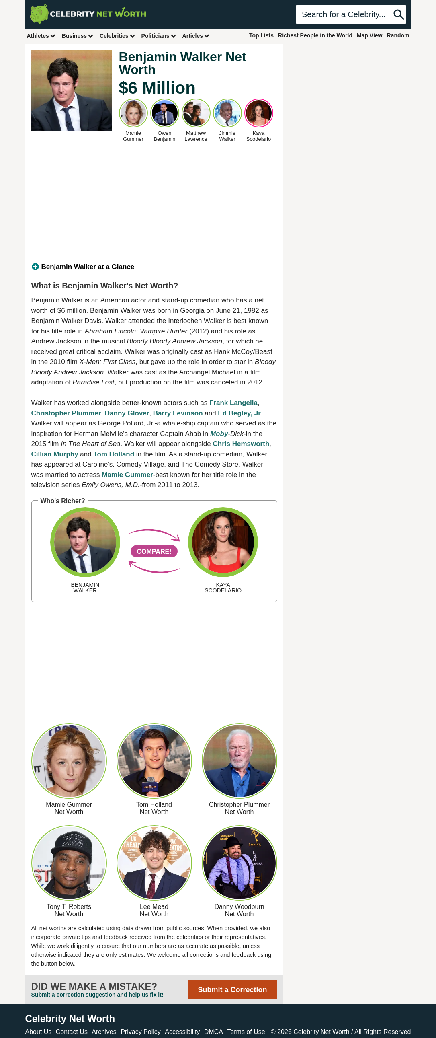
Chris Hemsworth (241, 444)
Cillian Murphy (54, 454)
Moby (219, 434)
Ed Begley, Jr (239, 413)
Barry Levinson (178, 413)
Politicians (159, 35)
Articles (196, 35)
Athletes (41, 35)
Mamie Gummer (127, 475)
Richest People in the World (315, 35)
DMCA (213, 1031)
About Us (38, 1031)
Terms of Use (246, 1031)
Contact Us (72, 1031)
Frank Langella (233, 403)
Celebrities (118, 35)
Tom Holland (113, 454)
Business (78, 35)
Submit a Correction (232, 990)
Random (398, 35)
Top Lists (261, 35)
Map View (370, 35)
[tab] (154, 267)
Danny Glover (127, 413)
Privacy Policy (141, 1031)
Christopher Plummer (66, 413)
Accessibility (182, 1031)
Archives (104, 1031)
